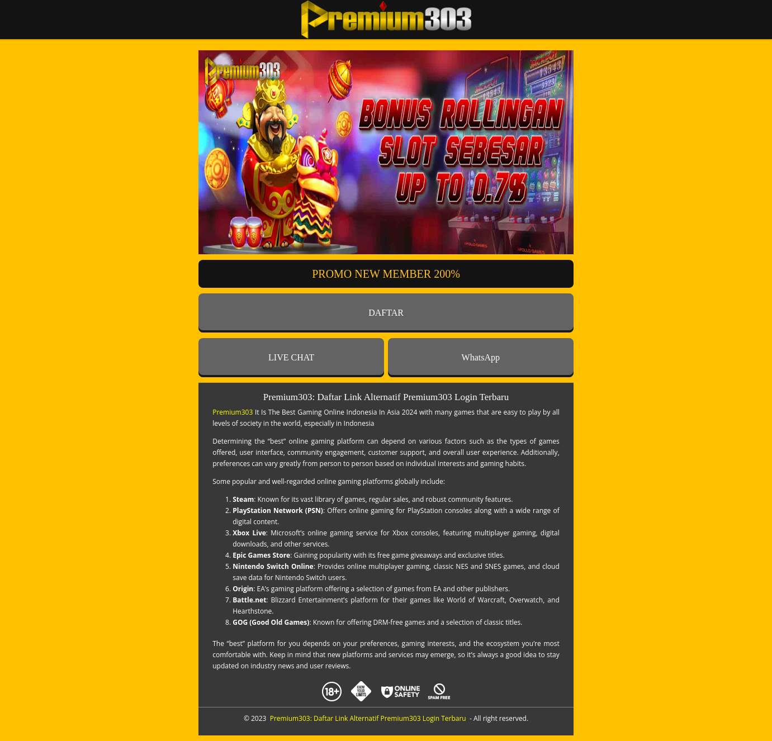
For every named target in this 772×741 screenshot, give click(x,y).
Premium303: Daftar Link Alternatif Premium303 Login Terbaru (368, 718)
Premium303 (232, 412)
